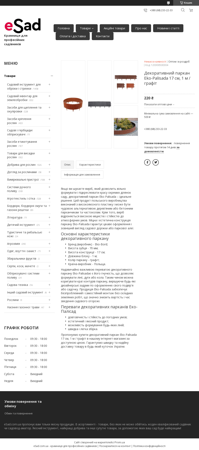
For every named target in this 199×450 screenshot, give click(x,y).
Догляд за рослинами (22, 172)
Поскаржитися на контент (115, 446)
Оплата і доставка (73, 36)
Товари (85, 28)
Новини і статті (168, 28)
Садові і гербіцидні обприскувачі (19, 132)
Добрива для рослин (21, 165)
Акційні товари (114, 28)
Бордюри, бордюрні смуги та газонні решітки (27, 208)
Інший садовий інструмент (25, 292)
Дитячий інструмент (21, 225)
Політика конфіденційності (149, 446)
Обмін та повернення (18, 413)
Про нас (141, 28)
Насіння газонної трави (23, 307)
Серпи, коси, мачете (21, 266)
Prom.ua (120, 442)
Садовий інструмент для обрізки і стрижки (24, 86)
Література (14, 217)
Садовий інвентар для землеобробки (22, 98)
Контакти (102, 36)
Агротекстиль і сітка (21, 198)
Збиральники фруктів (21, 258)
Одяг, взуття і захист (21, 251)
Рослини (13, 300)
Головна (64, 28)
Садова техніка (17, 285)
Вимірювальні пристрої (23, 179)
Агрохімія (13, 244)
